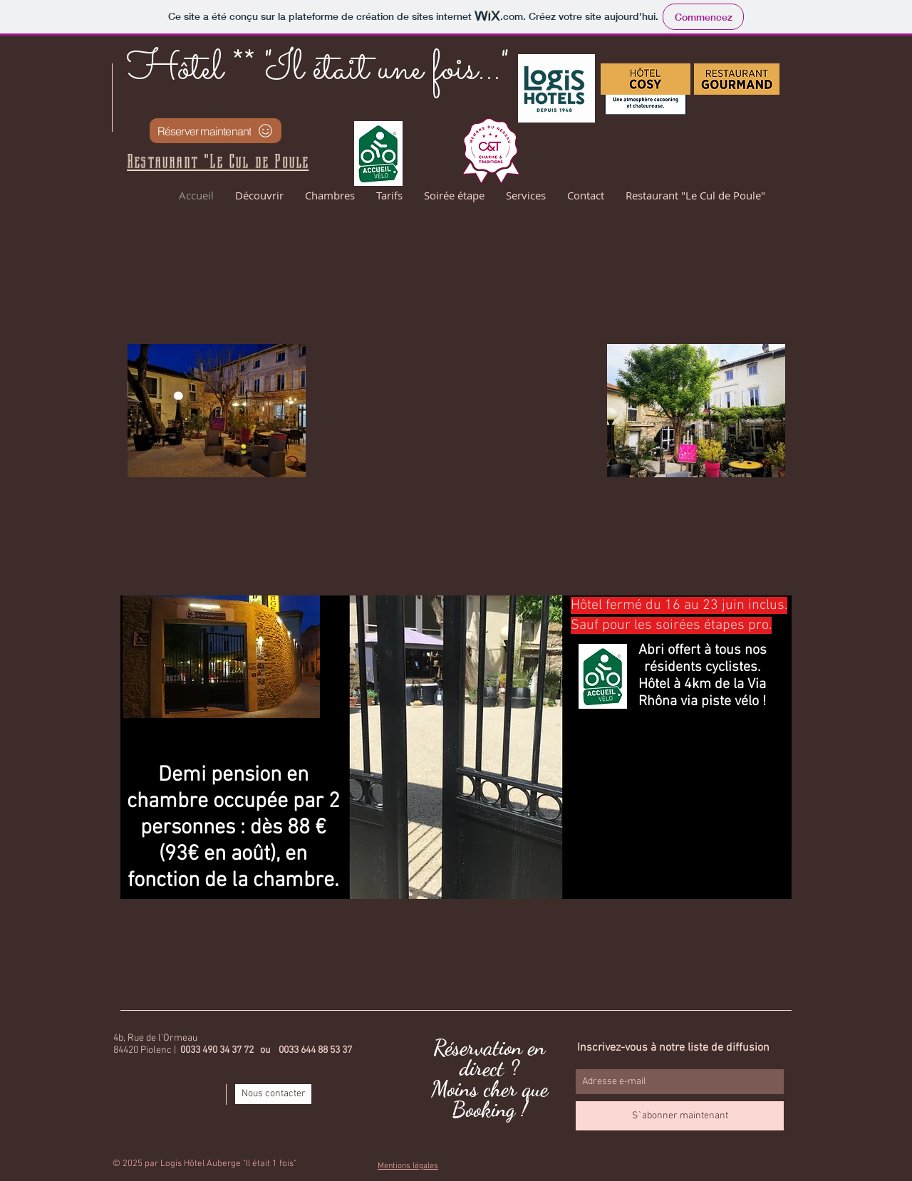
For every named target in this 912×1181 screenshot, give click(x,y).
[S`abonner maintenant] (680, 1115)
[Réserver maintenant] (215, 130)
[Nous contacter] (273, 1094)
